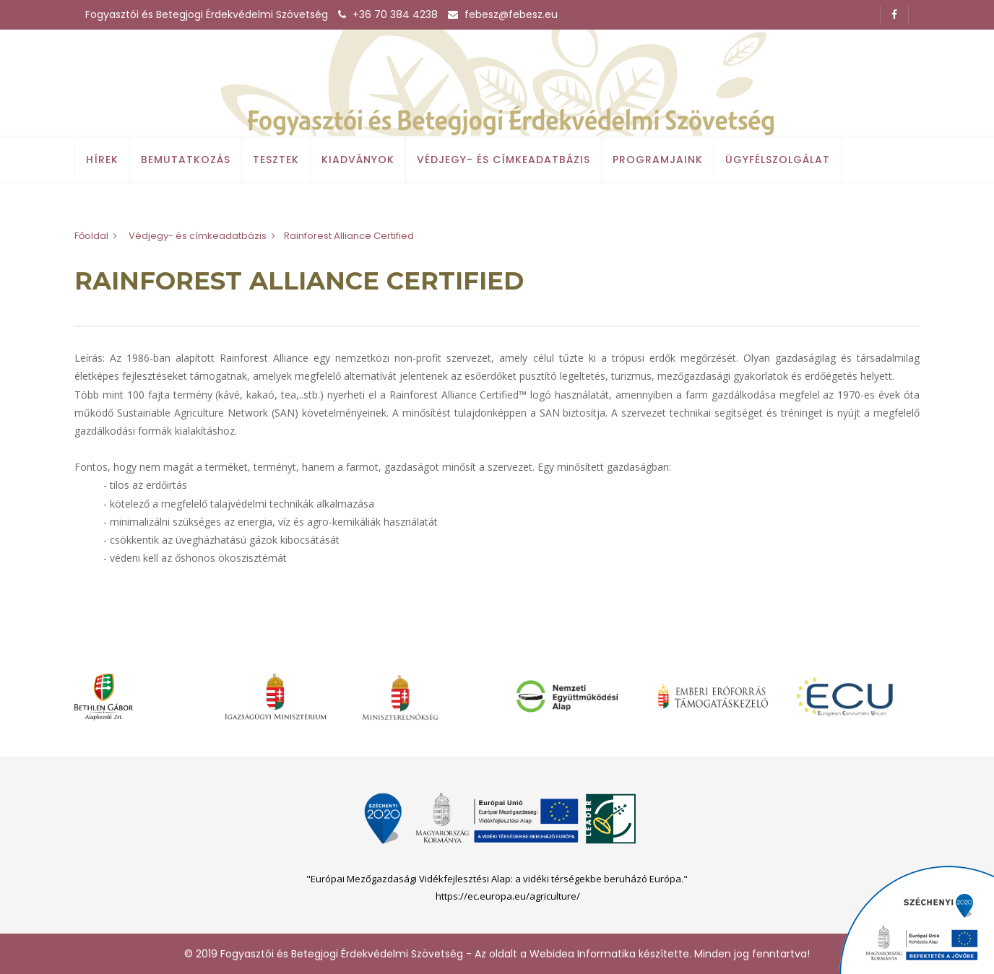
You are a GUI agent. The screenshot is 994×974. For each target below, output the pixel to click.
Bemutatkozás (185, 159)
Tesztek (276, 159)
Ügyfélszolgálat (777, 159)
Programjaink (658, 159)
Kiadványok (357, 159)
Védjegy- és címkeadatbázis (503, 159)
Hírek (102, 159)
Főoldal (91, 236)
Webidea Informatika (583, 954)
